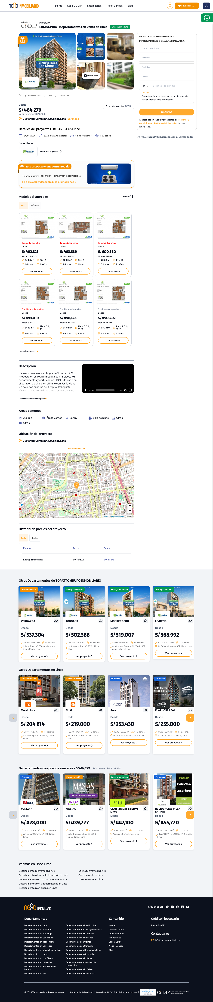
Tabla (23, 538)
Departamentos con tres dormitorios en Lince (43, 883)
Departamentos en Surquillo (79, 946)
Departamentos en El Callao (79, 969)
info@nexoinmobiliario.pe (167, 940)
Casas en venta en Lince (90, 875)
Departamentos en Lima (35, 925)
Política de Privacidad (81, 992)
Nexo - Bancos (116, 946)
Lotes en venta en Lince (90, 879)
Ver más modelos (29, 351)
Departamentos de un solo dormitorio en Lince (43, 875)
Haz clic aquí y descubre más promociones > (49, 181)
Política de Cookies (126, 992)
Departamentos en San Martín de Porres (40, 968)
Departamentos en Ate (35, 973)
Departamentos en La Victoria (80, 973)
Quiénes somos (116, 929)
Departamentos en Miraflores (38, 929)
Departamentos (34, 96)
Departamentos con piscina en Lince (38, 887)
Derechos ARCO (104, 992)
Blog (130, 5)
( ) (186, 6)
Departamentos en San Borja (38, 933)
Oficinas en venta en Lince (92, 870)
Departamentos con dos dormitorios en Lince (43, 879)
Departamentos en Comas (78, 941)
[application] (108, 378)
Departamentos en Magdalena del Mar (42, 950)
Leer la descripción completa (33, 398)
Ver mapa (73, 118)
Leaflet (105, 516)
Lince (50, 96)
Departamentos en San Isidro (38, 946)
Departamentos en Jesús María (39, 941)
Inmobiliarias (94, 5)
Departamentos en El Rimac (79, 958)
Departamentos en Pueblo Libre (81, 925)
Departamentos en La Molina (38, 962)
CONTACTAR (166, 112)
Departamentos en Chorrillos (80, 933)
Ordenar (127, 196)
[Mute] (125, 390)
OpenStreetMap (117, 516)
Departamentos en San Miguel (39, 937)
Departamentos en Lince (36, 954)
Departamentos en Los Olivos (38, 958)
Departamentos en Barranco (79, 937)
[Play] (85, 390)
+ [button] (130, 506)
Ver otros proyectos (51, 151)
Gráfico (34, 538)
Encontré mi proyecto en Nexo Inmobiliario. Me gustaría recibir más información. (166, 98)
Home (58, 5)
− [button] (130, 510)
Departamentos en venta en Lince (37, 870)
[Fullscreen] (130, 390)
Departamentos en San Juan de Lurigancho (81, 963)
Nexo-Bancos (114, 5)
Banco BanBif (157, 925)
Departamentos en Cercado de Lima (83, 950)
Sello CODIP (74, 5)
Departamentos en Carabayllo (80, 954)
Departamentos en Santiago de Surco (84, 929)
